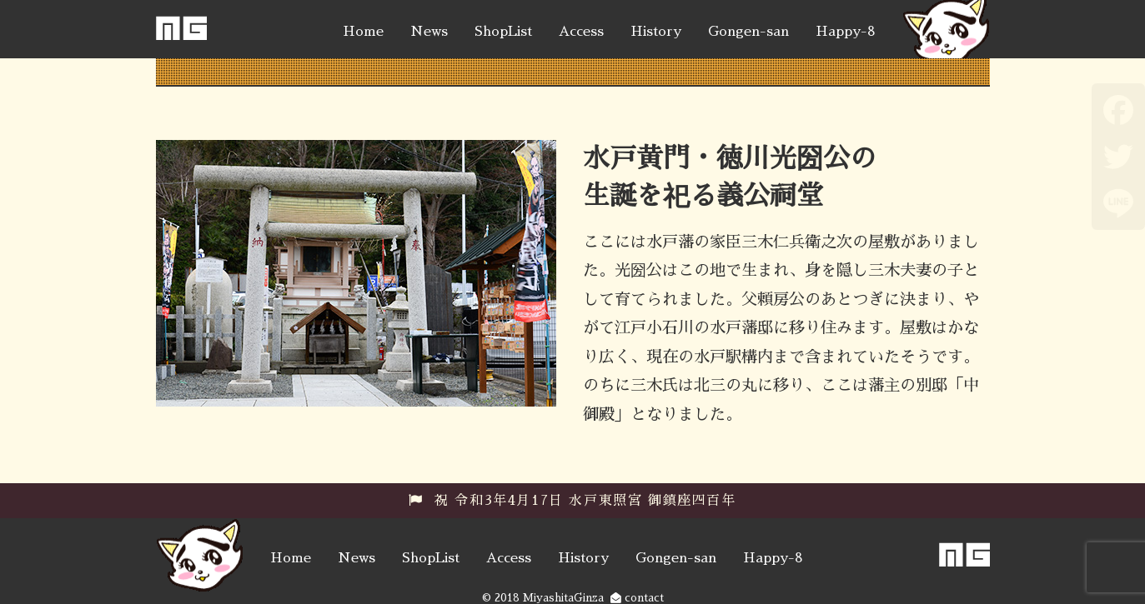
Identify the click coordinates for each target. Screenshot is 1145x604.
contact (637, 597)
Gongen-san (748, 31)
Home (363, 31)
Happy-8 (846, 31)
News (429, 31)
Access (581, 31)
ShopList (503, 31)
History (655, 31)
